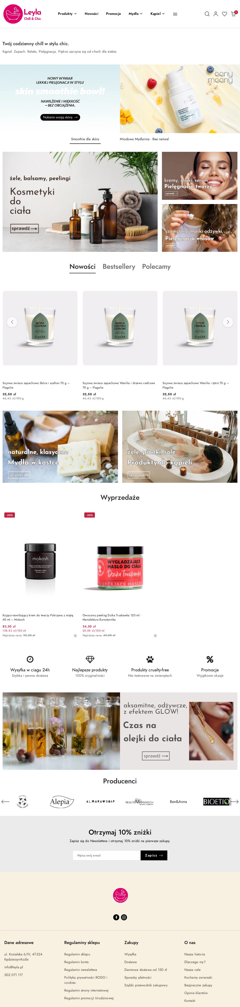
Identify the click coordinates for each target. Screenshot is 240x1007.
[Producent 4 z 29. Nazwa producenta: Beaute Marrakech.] (139, 801)
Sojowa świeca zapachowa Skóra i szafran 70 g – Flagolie (36, 385)
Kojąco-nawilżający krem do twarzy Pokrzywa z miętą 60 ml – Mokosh (38, 617)
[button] (67, 14)
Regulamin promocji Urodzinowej (89, 998)
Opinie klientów (196, 993)
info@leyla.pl (13, 967)
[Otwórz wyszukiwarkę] (207, 14)
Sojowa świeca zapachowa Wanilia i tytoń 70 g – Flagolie (196, 385)
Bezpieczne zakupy (198, 985)
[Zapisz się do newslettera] (107, 855)
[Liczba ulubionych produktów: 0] (224, 14)
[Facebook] (116, 917)
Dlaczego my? (195, 962)
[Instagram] (124, 917)
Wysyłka (130, 954)
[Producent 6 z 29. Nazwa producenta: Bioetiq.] (217, 801)
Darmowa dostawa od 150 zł (145, 969)
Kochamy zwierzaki (198, 977)
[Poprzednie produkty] (12, 322)
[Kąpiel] (158, 14)
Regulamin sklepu (77, 954)
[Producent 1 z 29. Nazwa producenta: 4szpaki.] (22, 801)
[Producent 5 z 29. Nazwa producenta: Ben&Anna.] (178, 801)
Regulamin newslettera (80, 969)
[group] (120, 99)
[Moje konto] (216, 14)
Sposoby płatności (138, 977)
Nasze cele (192, 969)
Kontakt (189, 1000)
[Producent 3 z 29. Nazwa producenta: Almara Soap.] (100, 801)
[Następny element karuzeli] (234, 801)
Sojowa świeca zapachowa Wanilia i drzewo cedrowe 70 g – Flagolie (119, 385)
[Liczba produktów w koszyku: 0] (233, 14)
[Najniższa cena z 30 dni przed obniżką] (75, 635)
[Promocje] (113, 14)
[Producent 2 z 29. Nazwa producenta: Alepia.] (61, 801)
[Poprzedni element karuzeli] (5, 801)
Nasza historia (194, 954)
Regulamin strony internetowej (86, 990)
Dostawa (130, 962)
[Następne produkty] (228, 322)
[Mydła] (135, 14)
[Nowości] (91, 14)
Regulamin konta (76, 962)
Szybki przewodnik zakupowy (146, 985)
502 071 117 (13, 975)
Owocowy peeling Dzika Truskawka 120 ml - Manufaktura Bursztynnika (112, 617)
